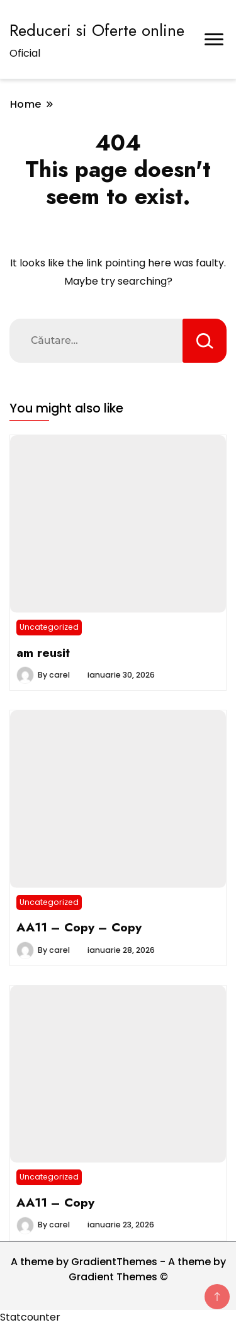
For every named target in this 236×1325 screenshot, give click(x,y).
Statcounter (30, 1317)
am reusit (43, 652)
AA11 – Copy (55, 1202)
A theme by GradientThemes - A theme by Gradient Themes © (118, 1269)
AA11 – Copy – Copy (79, 927)
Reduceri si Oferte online (96, 30)
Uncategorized (49, 627)
